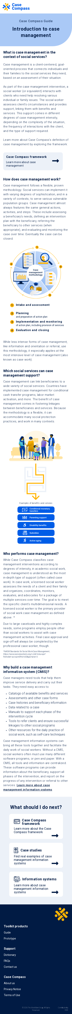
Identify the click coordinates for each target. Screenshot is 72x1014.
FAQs (7, 960)
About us (9, 983)
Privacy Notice (12, 989)
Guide (7, 932)
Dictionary (10, 954)
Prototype (10, 938)
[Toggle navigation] (64, 6)
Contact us (10, 966)
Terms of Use (12, 995)
